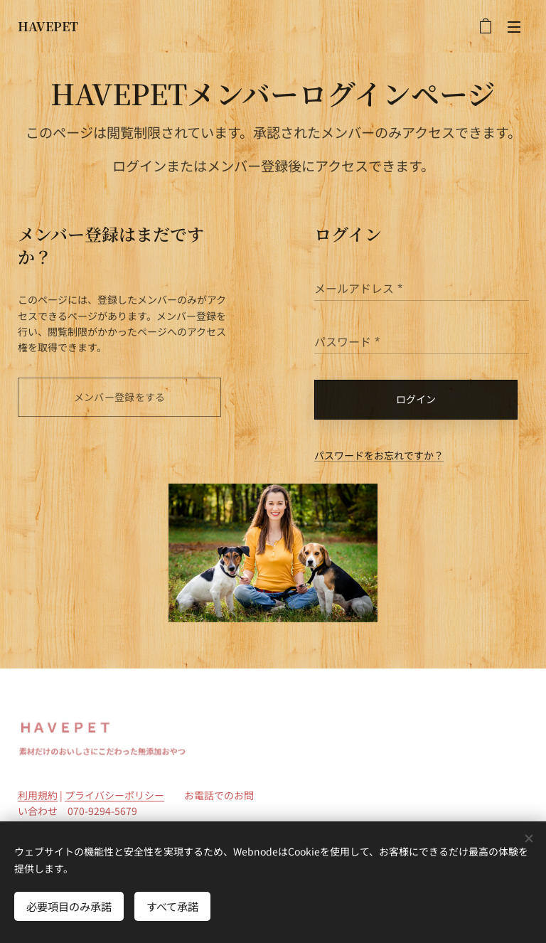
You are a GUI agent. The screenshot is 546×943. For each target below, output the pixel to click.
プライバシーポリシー (114, 795)
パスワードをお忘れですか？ (379, 455)
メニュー (514, 27)
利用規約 (38, 795)
